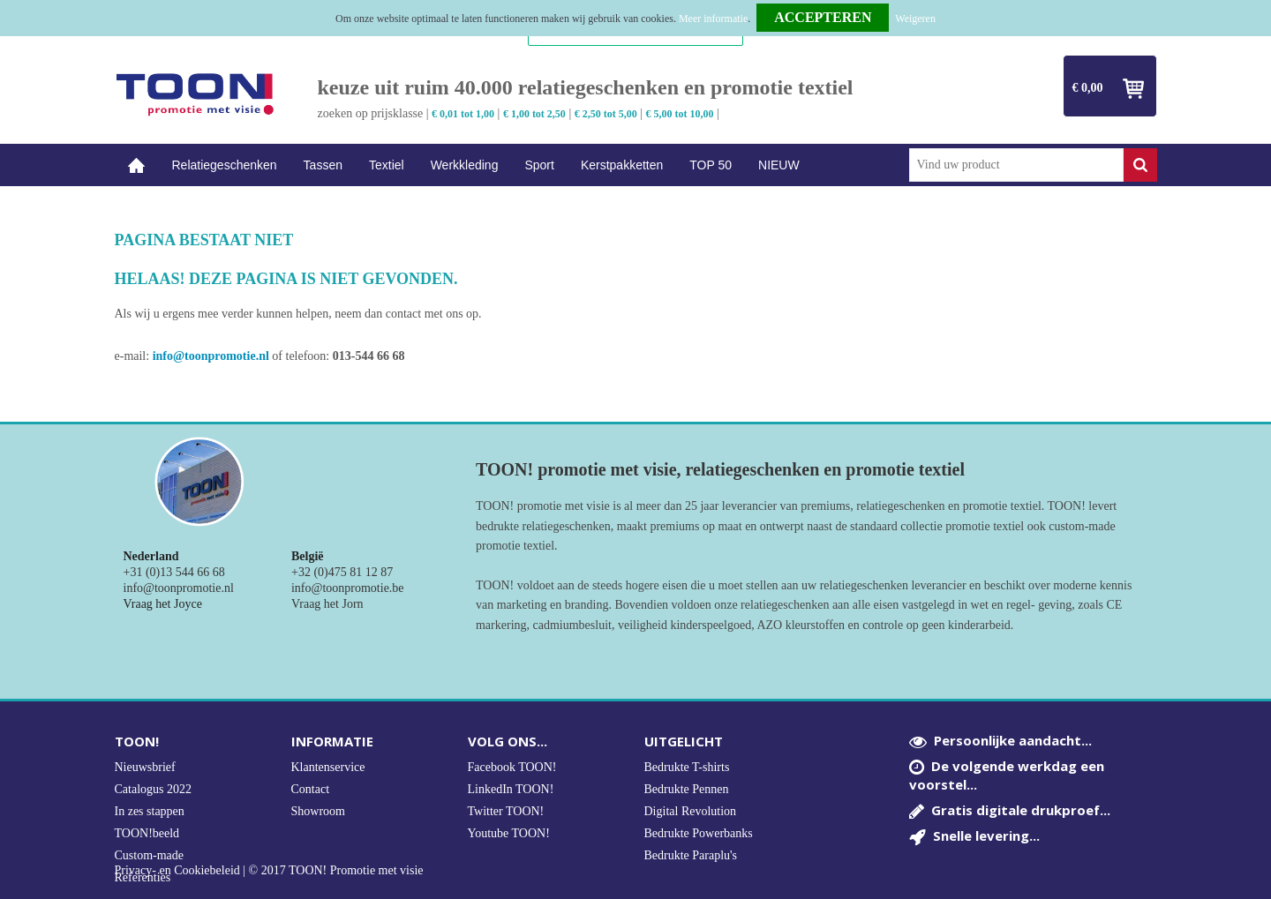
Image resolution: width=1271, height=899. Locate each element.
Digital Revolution (690, 811)
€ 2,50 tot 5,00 (606, 114)
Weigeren (915, 18)
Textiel (386, 165)
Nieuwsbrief (145, 767)
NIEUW (779, 165)
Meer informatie (713, 18)
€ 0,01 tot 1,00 (463, 114)
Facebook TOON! (512, 767)
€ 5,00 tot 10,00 (680, 114)
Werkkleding (465, 165)
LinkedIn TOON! (511, 789)
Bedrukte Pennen (686, 789)
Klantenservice (328, 767)
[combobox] (1016, 165)
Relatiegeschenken (224, 165)
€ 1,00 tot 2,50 (534, 114)
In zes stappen (149, 811)
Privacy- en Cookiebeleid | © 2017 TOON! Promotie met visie (269, 871)
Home (137, 165)
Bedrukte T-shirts (687, 767)
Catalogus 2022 (153, 789)
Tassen (323, 165)
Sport (538, 165)
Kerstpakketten (622, 165)
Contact (310, 789)
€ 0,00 (1087, 87)
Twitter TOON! (506, 811)
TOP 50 (710, 165)
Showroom (318, 811)
